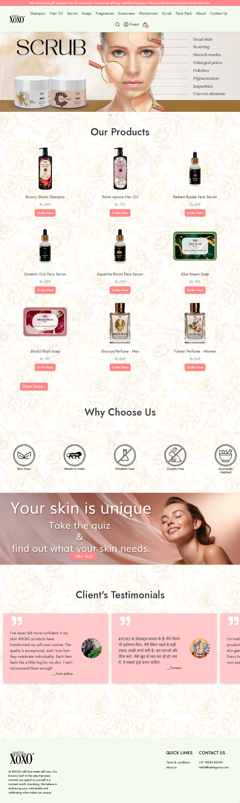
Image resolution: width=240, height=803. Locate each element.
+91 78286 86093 (211, 762)
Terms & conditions (178, 762)
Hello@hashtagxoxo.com (214, 767)
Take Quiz (84, 556)
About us (171, 767)
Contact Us (218, 13)
